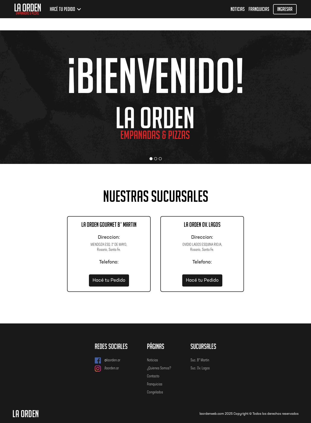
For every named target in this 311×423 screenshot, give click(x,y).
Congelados (155, 392)
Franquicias (259, 9)
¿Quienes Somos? (159, 368)
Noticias (238, 9)
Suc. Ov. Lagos (200, 368)
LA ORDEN (25, 413)
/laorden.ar (107, 368)
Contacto (153, 376)
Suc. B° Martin (199, 360)
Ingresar (285, 9)
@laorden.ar (107, 360)
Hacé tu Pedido (109, 280)
